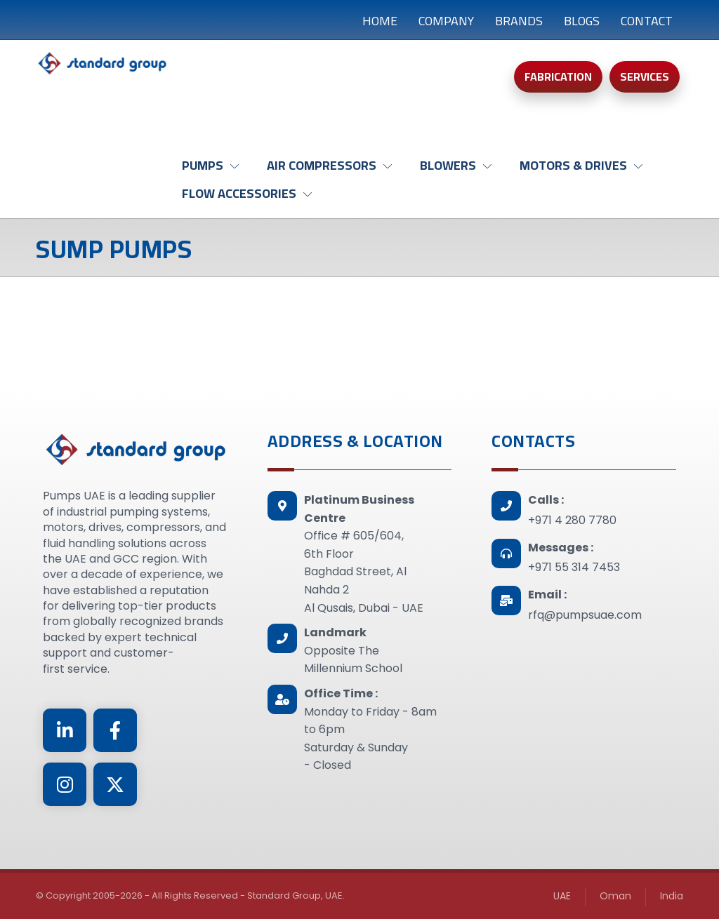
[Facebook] (115, 730)
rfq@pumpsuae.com (585, 615)
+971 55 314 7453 (574, 567)
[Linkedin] (64, 730)
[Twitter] (115, 784)
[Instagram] (64, 784)
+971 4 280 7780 (572, 520)
